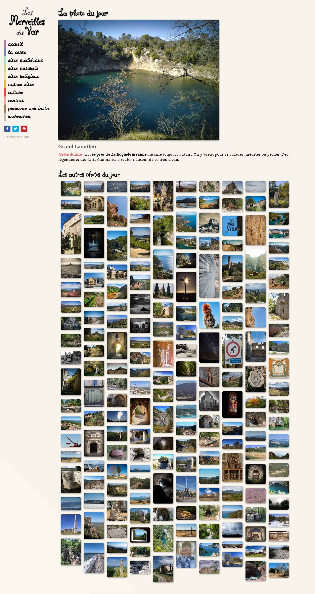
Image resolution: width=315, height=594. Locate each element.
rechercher (17, 117)
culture (13, 92)
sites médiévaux (23, 60)
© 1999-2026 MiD (16, 137)
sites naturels (21, 68)
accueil (13, 44)
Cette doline (70, 154)
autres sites (19, 84)
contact (14, 100)
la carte (15, 52)
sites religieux (21, 76)
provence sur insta (26, 109)
